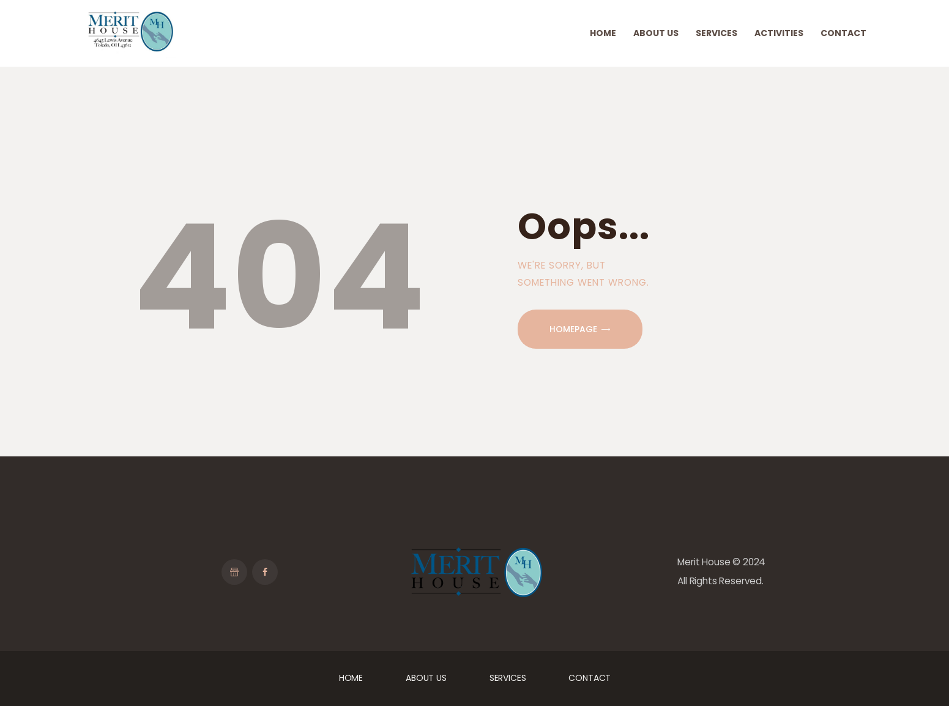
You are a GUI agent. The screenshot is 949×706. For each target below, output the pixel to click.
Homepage (573, 329)
